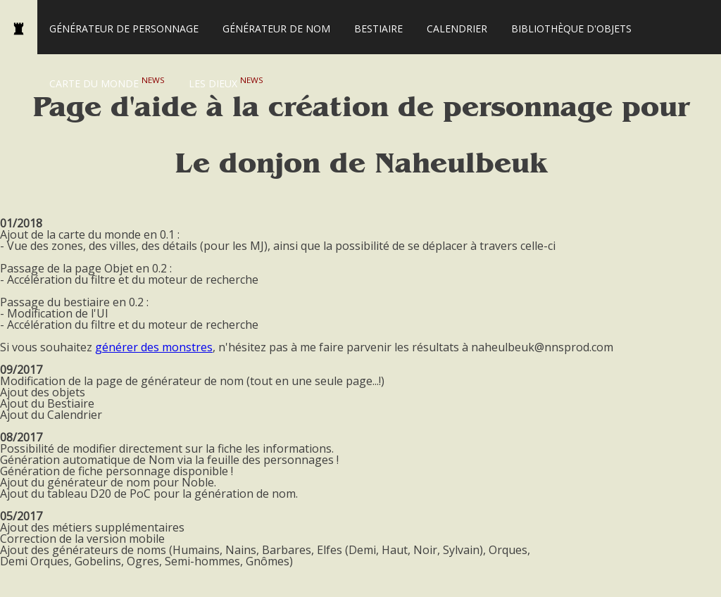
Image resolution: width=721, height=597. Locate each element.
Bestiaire (378, 28)
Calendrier (457, 28)
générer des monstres (154, 347)
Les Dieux (226, 82)
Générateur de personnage (124, 28)
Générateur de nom (276, 28)
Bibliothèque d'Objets (571, 28)
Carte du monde (107, 82)
